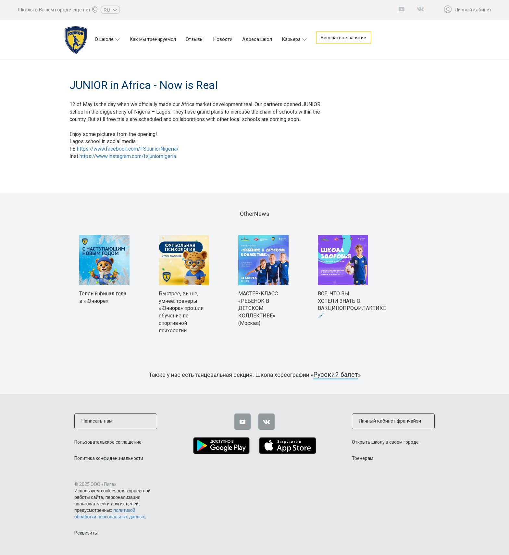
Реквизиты (86, 532)
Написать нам (96, 421)
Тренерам (362, 457)
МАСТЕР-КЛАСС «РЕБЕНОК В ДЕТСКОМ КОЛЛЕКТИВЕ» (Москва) (258, 308)
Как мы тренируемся (153, 39)
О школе (104, 39)
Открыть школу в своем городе (385, 441)
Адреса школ (257, 39)
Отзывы (195, 39)
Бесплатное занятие (344, 39)
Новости (222, 39)
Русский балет (335, 374)
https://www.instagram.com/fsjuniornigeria (128, 156)
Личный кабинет (473, 10)
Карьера (291, 39)
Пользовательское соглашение (108, 441)
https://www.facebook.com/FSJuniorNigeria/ (128, 149)
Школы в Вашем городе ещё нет (54, 10)
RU (110, 10)
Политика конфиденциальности (108, 457)
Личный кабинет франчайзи (389, 421)
